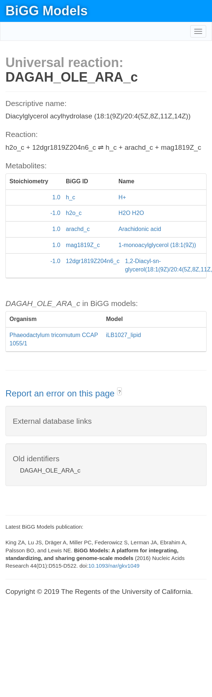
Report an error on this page (61, 393)
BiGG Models (46, 10)
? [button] (119, 392)
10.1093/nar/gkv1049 (114, 566)
